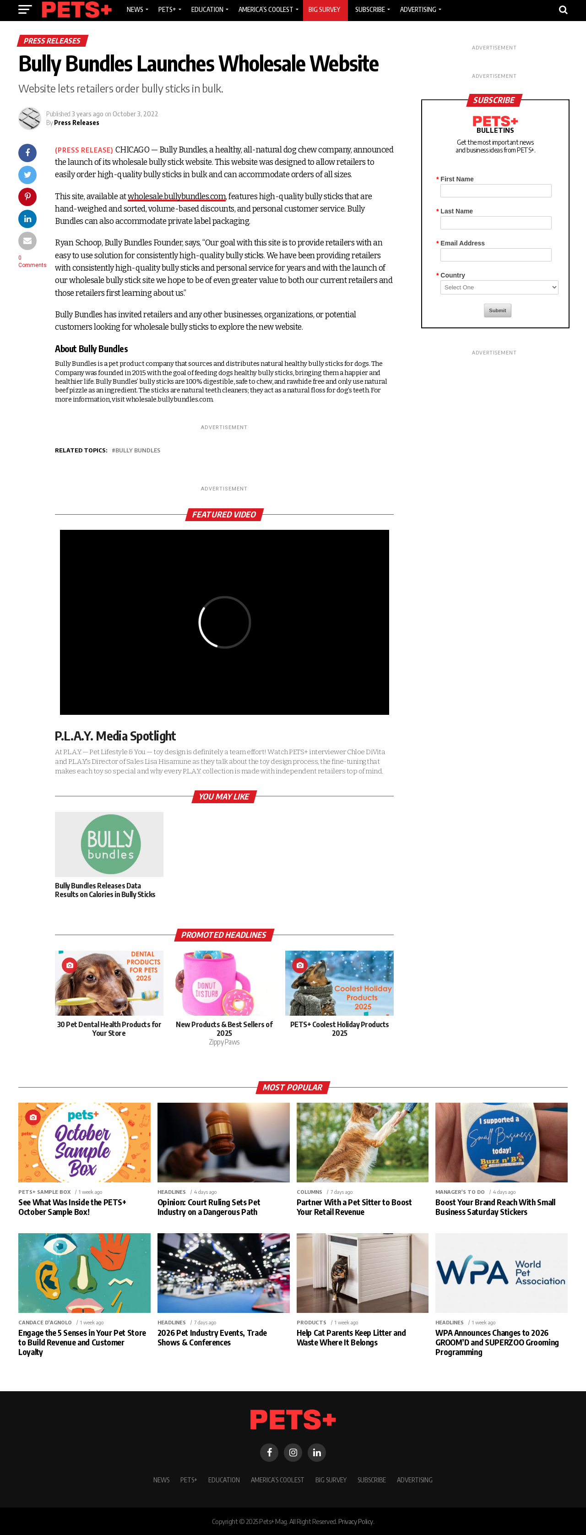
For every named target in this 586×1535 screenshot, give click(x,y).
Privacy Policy (355, 1521)
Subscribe (372, 1479)
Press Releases (76, 122)
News (161, 1479)
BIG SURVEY (331, 1479)
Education (224, 1479)
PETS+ (188, 1479)
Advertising (415, 1479)
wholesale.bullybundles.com (177, 196)
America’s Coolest (277, 1479)
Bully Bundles (137, 450)
